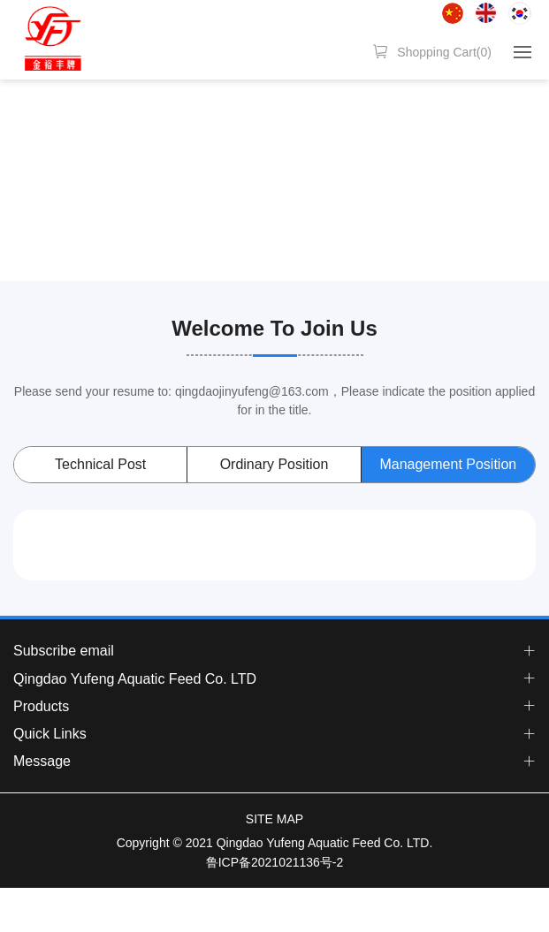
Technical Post (100, 464)
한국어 (519, 13)
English (486, 13)
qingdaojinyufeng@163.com (252, 391)
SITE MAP (274, 819)
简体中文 (452, 13)
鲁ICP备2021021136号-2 (275, 862)
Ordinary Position (274, 464)
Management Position (447, 464)
